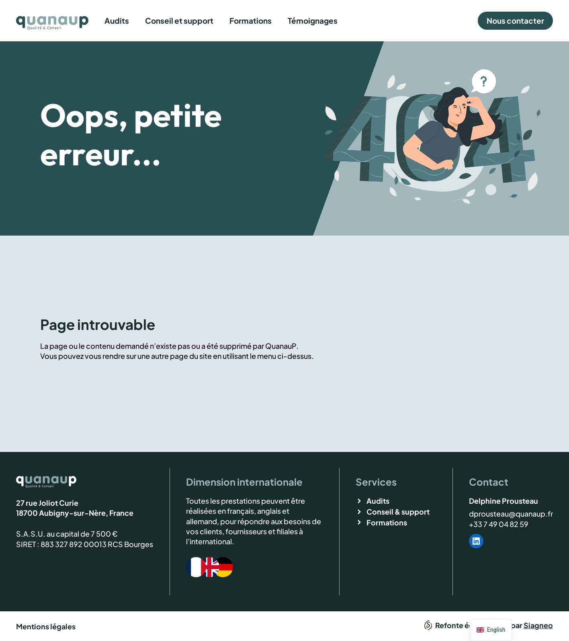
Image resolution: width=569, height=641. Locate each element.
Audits (116, 20)
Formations (250, 20)
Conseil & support (398, 511)
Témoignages (313, 20)
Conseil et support (179, 20)
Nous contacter (515, 20)
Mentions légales (46, 626)
